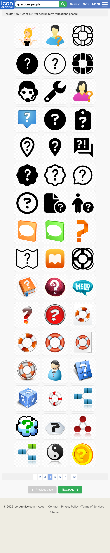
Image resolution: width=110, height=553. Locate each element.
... (69, 477)
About (42, 506)
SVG (86, 4)
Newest (75, 4)
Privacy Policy (70, 506)
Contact (53, 506)
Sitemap (55, 512)
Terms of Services (92, 506)
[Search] (63, 4)
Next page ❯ (70, 489)
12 (74, 477)
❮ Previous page (42, 489)
